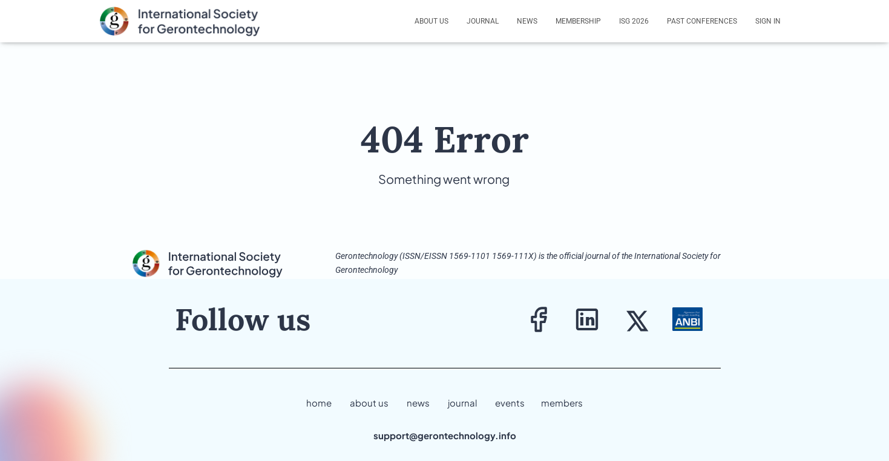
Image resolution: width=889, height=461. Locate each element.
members (562, 402)
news (418, 402)
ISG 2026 (634, 21)
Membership (578, 21)
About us (431, 21)
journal (462, 402)
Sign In (768, 21)
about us (369, 402)
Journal (483, 21)
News (527, 21)
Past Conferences (702, 21)
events (510, 402)
